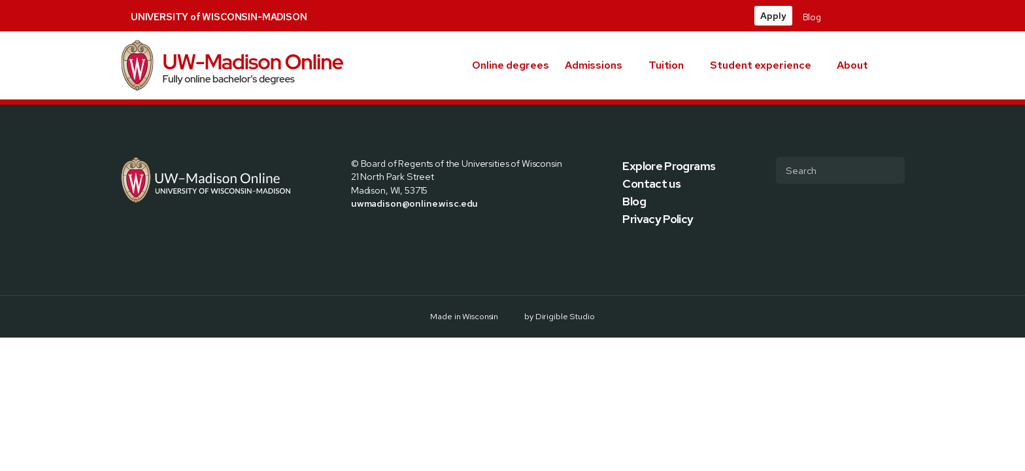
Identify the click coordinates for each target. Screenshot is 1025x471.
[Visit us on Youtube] (899, 15)
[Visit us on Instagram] (868, 15)
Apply (773, 16)
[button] (899, 65)
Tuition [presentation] (666, 65)
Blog (812, 17)
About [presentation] (852, 65)
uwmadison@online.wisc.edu (414, 203)
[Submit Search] (890, 170)
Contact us (651, 183)
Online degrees (510, 65)
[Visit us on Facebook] (837, 15)
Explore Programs (668, 165)
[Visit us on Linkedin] (884, 15)
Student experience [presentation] (760, 65)
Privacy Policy (657, 218)
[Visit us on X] (852, 15)
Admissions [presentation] (593, 65)
